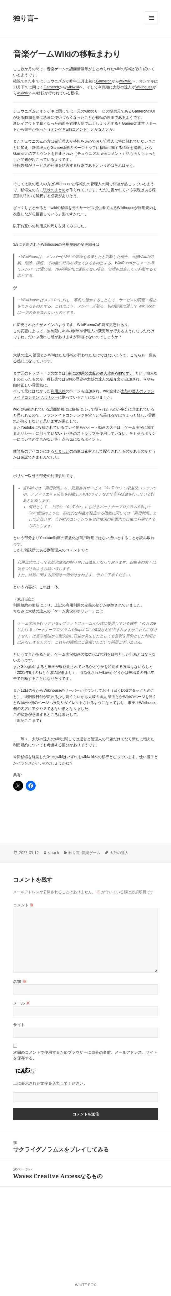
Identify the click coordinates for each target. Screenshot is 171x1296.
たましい (61, 451)
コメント (23, 905)
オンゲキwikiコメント (69, 129)
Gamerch (103, 81)
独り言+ (25, 18)
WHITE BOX (85, 1285)
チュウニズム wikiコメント (99, 153)
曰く (117, 690)
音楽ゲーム (91, 852)
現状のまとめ (54, 190)
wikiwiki (125, 81)
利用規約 (58, 391)
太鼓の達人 (119, 852)
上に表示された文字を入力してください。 (50, 1083)
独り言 (74, 852)
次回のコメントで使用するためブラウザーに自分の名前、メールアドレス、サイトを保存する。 (85, 1055)
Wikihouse (144, 87)
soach (53, 852)
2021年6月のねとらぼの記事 (41, 672)
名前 (19, 981)
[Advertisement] (63, 814)
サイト (19, 1024)
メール (21, 1003)
